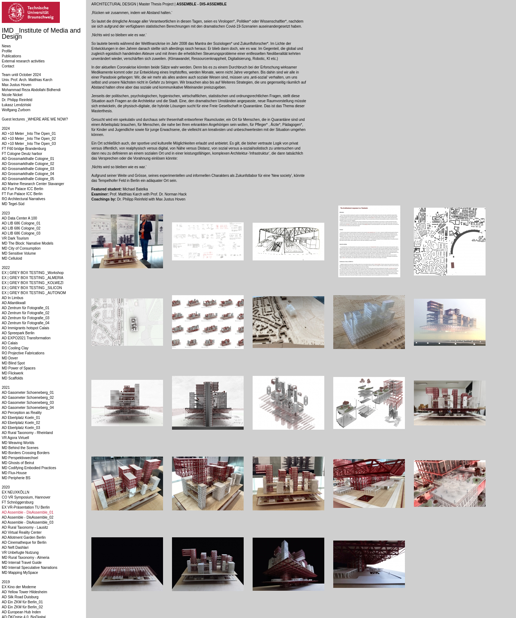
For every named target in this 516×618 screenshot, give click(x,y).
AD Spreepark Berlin (18, 333)
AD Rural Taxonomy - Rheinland (27, 433)
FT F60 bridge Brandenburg (24, 149)
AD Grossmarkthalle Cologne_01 (28, 159)
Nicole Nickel (12, 95)
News (6, 46)
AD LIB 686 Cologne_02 (21, 228)
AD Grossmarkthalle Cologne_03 (28, 169)
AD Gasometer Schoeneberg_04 (28, 408)
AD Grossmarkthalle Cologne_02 (28, 164)
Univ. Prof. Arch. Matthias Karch (27, 80)
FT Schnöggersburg (17, 502)
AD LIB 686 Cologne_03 (21, 233)
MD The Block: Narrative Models (27, 243)
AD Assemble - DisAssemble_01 (27, 512)
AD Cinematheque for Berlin (24, 542)
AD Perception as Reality (22, 413)
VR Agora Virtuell (15, 438)
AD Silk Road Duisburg (20, 597)
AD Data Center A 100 (19, 218)
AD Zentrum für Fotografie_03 (25, 318)
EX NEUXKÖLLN (15, 492)
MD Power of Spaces (18, 368)
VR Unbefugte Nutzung (20, 553)
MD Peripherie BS (16, 478)
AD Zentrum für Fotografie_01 (25, 308)
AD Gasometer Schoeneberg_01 (28, 393)
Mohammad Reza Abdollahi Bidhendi (31, 90)
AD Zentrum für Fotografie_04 (25, 323)
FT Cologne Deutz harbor (22, 154)
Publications (11, 56)
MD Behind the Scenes (20, 448)
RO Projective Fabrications (23, 353)
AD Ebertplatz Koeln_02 (21, 423)
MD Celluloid (12, 258)
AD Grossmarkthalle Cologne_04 (28, 174)
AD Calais (10, 343)
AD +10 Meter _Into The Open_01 (29, 134)
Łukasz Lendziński (16, 105)
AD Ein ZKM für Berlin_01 (22, 602)
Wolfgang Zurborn (16, 110)
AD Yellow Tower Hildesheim (24, 592)
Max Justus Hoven (16, 85)
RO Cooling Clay (15, 348)
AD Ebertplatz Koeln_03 (21, 428)
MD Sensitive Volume (19, 253)
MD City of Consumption (21, 248)
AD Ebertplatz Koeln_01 (21, 418)
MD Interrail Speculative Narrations (29, 568)
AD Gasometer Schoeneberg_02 (28, 398)
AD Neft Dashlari (15, 547)
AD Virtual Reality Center (22, 532)
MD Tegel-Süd (13, 204)
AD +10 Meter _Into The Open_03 (29, 144)
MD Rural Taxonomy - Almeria (25, 558)
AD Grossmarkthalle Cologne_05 (28, 179)
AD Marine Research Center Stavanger (33, 184)
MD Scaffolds (12, 378)
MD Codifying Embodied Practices (29, 468)
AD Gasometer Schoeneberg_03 (28, 403)
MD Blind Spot (13, 363)
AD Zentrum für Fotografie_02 (25, 313)
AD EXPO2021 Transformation (26, 338)
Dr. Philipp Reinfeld (17, 100)
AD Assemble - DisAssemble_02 (27, 517)
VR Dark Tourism (15, 238)
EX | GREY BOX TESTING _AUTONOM (34, 293)
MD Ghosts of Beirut (18, 463)
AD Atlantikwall (13, 303)
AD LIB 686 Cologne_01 (21, 223)
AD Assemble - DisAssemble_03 (27, 522)
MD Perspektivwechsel (20, 458)
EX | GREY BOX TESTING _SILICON (32, 288)
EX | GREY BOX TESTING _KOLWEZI (32, 283)
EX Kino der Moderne (19, 587)
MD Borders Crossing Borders (25, 453)
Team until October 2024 (21, 75)
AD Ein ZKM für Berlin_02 (22, 607)
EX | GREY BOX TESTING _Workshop (33, 273)
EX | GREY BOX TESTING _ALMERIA (32, 278)
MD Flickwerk (12, 373)
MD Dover (10, 358)
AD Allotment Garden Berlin (24, 537)
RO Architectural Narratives (23, 199)
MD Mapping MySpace (20, 573)
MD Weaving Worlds (18, 443)
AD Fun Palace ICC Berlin (22, 189)
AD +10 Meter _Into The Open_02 (29, 139)
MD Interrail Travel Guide (22, 563)
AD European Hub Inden (21, 612)
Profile (7, 51)
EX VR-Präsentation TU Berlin (26, 507)
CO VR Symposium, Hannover (26, 497)
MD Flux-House (14, 473)
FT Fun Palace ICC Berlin (22, 194)
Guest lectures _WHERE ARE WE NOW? (35, 119)
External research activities (23, 61)
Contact (8, 66)
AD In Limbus (12, 298)
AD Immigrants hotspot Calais (25, 328)
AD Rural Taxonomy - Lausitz (25, 527)
